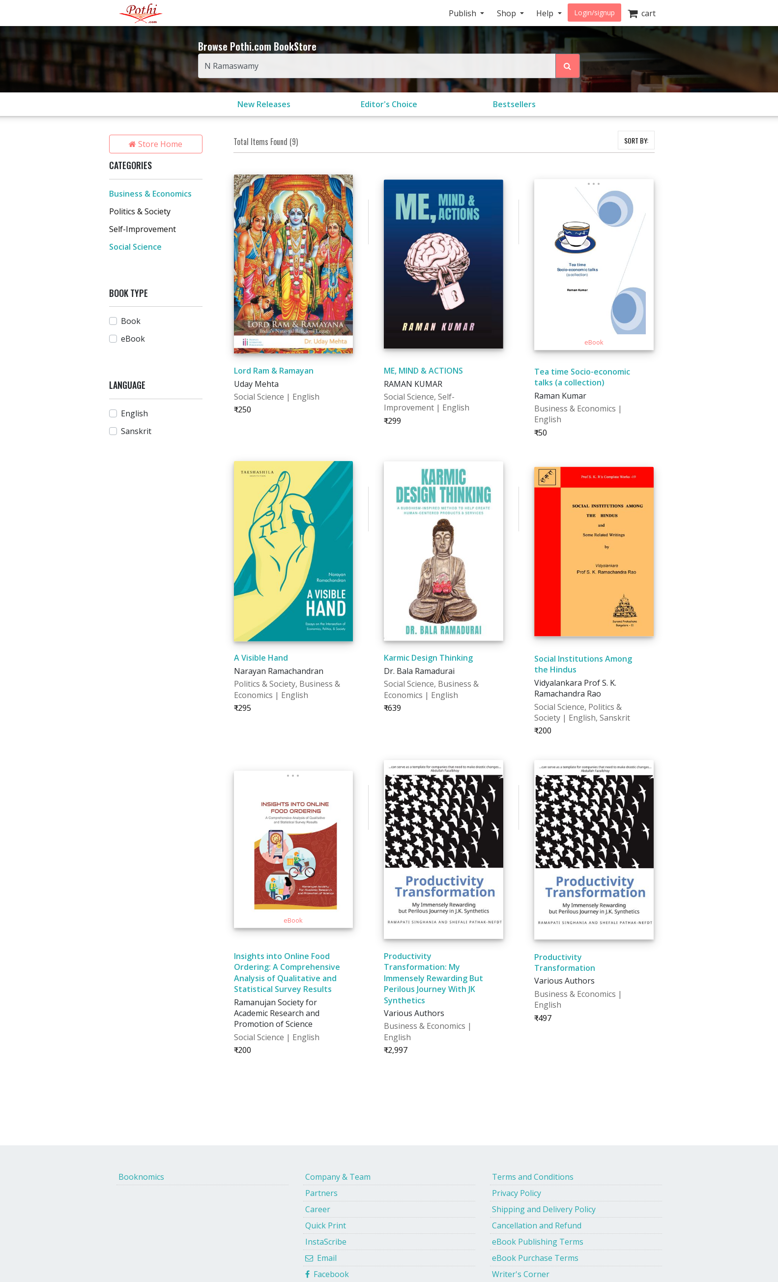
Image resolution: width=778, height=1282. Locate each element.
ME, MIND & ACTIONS (423, 370)
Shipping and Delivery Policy (544, 1209)
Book (131, 321)
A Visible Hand (261, 657)
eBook (133, 338)
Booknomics (141, 1176)
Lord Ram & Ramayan (274, 370)
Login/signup (594, 12)
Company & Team (338, 1176)
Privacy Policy (516, 1193)
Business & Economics (150, 193)
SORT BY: (636, 140)
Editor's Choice (389, 104)
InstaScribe (325, 1241)
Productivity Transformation (564, 962)
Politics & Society (140, 211)
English (134, 413)
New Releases (263, 104)
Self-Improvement (142, 229)
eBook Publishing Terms (537, 1241)
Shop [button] (507, 13)
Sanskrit (136, 431)
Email (321, 1258)
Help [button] (545, 13)
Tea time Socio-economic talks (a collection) (582, 377)
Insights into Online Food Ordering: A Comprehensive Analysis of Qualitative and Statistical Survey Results (287, 972)
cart (642, 13)
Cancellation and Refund (536, 1225)
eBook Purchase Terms (535, 1258)
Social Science (135, 246)
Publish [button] (463, 13)
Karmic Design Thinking (428, 657)
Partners (321, 1193)
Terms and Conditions (533, 1176)
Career (317, 1209)
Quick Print (325, 1225)
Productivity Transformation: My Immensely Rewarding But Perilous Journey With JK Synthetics (433, 978)
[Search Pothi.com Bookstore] (567, 66)
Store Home (155, 144)
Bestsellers (514, 104)
